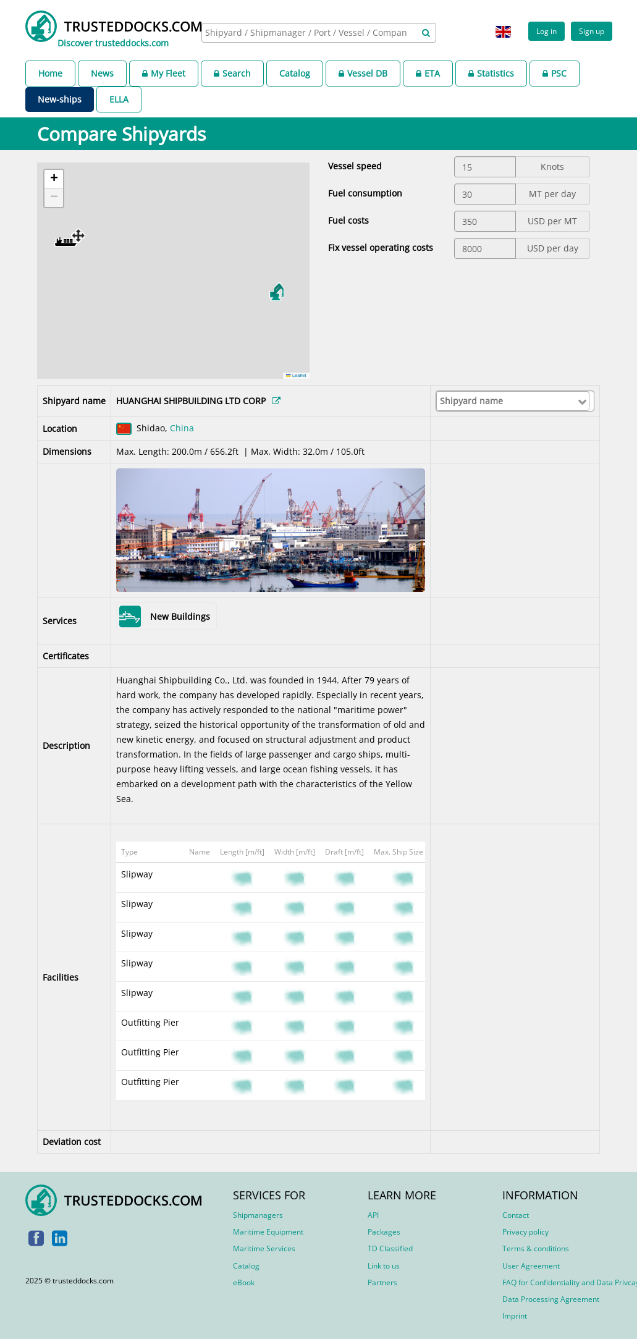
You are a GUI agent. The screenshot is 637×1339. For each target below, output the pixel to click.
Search (232, 73)
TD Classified (390, 1248)
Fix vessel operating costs (380, 247)
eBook (244, 1282)
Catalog (294, 73)
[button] (69, 238)
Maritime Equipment (268, 1232)
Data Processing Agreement (550, 1299)
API (373, 1215)
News (102, 73)
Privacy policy (525, 1232)
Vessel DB (363, 73)
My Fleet (163, 73)
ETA (428, 73)
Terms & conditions (535, 1248)
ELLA (119, 99)
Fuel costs (348, 220)
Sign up (591, 31)
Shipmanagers (258, 1215)
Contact (515, 1215)
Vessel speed (355, 166)
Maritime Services (264, 1248)
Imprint (514, 1316)
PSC (554, 73)
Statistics (491, 73)
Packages (384, 1232)
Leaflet (296, 375)
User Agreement (531, 1266)
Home (50, 73)
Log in (546, 31)
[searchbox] (307, 32)
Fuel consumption (365, 193)
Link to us (384, 1266)
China (182, 428)
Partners (382, 1282)
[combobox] (318, 33)
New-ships (60, 99)
